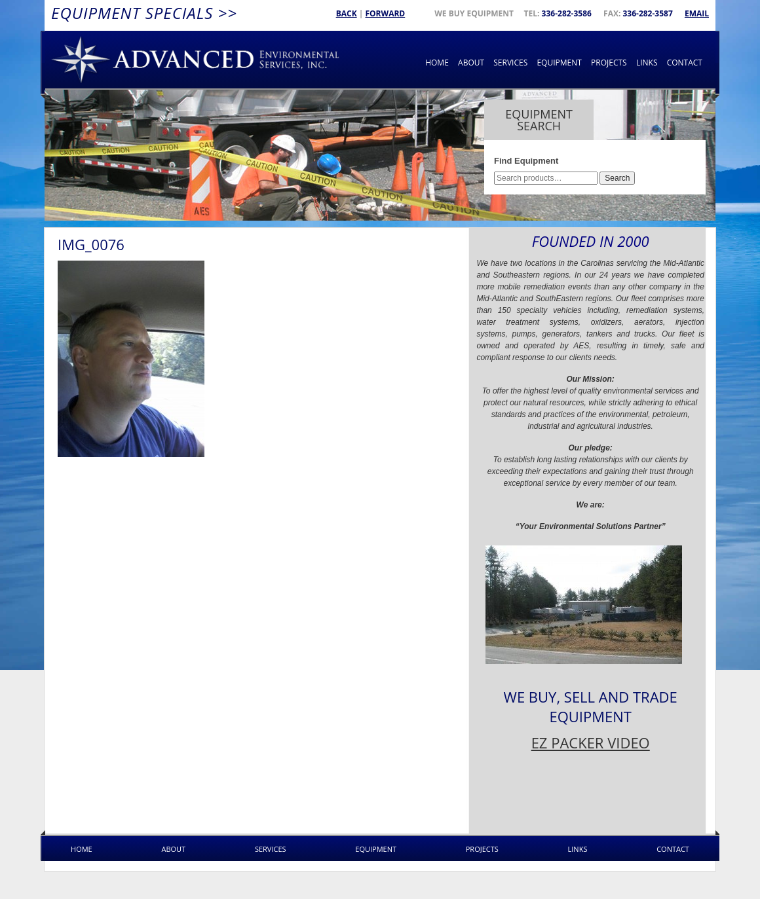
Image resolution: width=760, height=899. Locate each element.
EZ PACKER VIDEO (590, 742)
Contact (684, 62)
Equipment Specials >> (144, 13)
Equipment (559, 62)
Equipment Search (539, 120)
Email (697, 13)
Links (647, 62)
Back (346, 13)
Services (510, 62)
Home (437, 62)
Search (617, 178)
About (471, 62)
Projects (609, 62)
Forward (385, 13)
